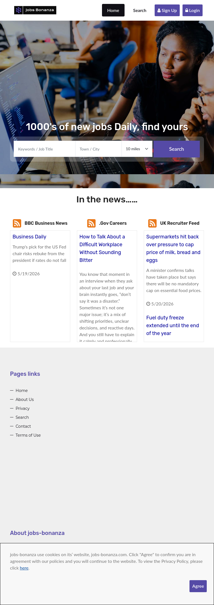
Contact (23, 426)
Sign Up (167, 10)
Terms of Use (28, 435)
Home (113, 10)
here (24, 567)
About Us (25, 399)
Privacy (23, 408)
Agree (198, 586)
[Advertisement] (107, 490)
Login (192, 10)
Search (140, 10)
